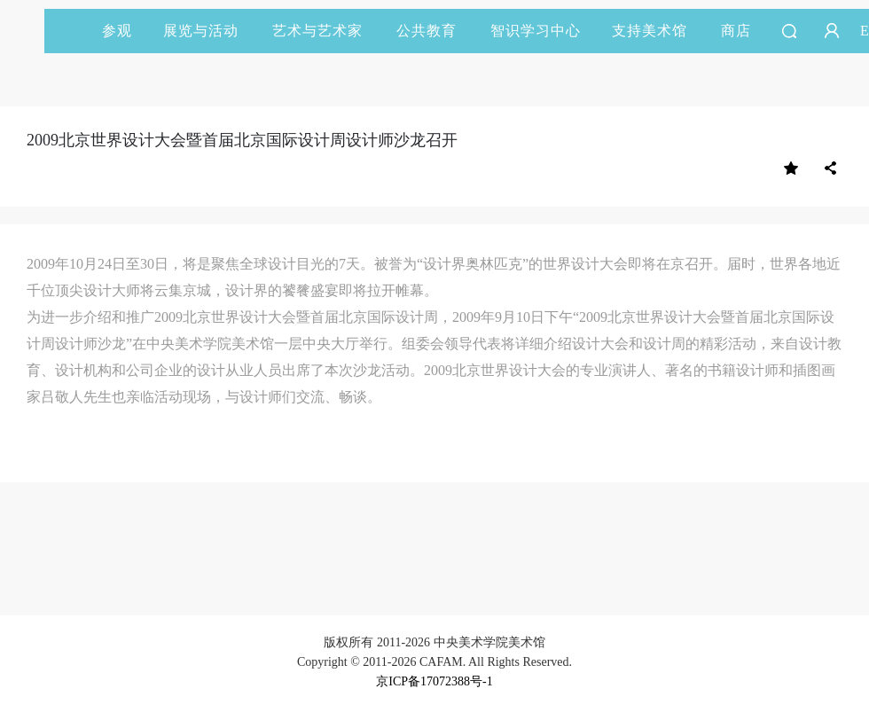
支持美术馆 (657, 30)
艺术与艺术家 (325, 30)
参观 (117, 30)
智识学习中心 (535, 30)
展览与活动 (208, 30)
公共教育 (434, 30)
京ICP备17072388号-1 (434, 681)
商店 (736, 30)
